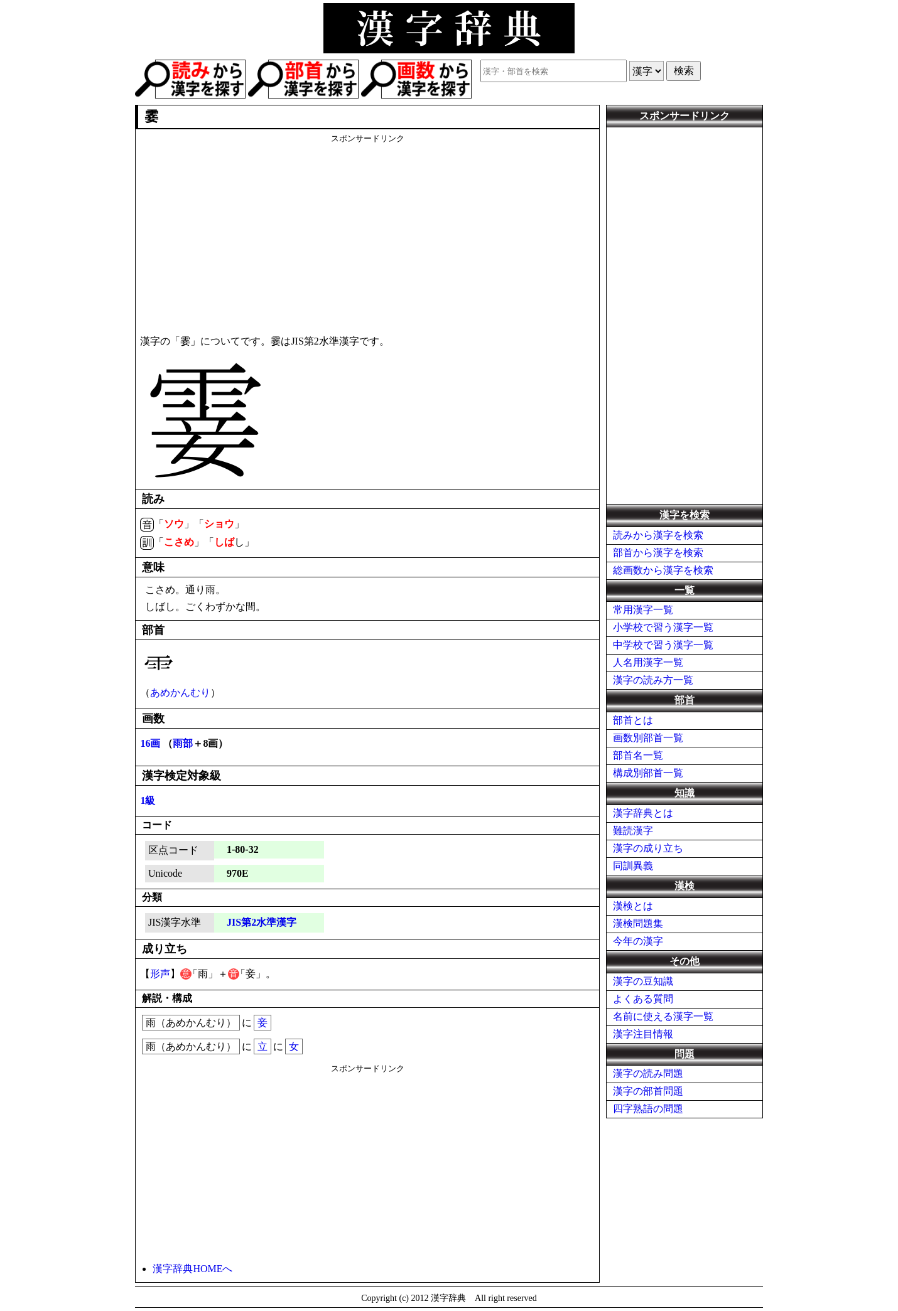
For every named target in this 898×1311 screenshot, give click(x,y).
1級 (147, 800)
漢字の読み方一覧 (653, 680)
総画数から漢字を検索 (663, 570)
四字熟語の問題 (648, 1108)
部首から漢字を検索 (658, 552)
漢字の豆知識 (643, 981)
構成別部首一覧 (648, 773)
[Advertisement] (367, 232)
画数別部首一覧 (648, 737)
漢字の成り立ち (648, 848)
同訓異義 (633, 865)
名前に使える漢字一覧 (663, 1016)
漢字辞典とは (643, 813)
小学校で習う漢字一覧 (663, 627)
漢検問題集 (638, 923)
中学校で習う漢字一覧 (663, 644)
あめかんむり (180, 692)
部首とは (633, 720)
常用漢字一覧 (643, 609)
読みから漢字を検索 (658, 535)
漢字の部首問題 (648, 1091)
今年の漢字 (638, 941)
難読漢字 (633, 830)
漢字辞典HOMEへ (192, 1268)
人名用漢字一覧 (648, 662)
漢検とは (633, 906)
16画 (150, 743)
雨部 (183, 743)
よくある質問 (643, 998)
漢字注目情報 (643, 1034)
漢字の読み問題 (648, 1073)
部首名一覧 (638, 755)
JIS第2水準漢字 (261, 922)
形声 (160, 973)
